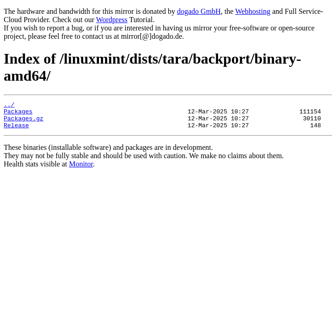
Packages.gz (23, 122)
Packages (18, 114)
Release (16, 130)
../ (9, 105)
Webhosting (252, 11)
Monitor (81, 169)
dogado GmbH (199, 11)
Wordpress (112, 20)
